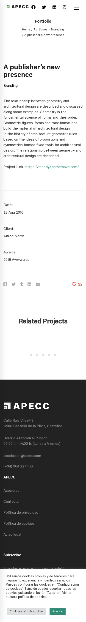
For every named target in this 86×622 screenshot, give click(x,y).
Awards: (9, 252)
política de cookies (32, 597)
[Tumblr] (22, 285)
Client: (8, 229)
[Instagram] (64, 8)
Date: (8, 205)
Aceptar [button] (57, 611)
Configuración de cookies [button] (26, 611)
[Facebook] (33, 8)
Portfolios (40, 29)
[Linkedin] (54, 8)
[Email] (38, 285)
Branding (57, 29)
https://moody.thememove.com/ (52, 167)
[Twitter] (44, 8)
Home (26, 29)
